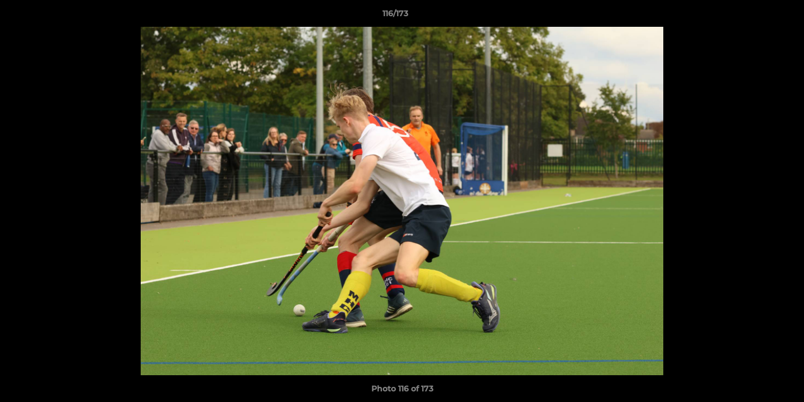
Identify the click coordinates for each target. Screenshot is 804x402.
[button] (757, 16)
